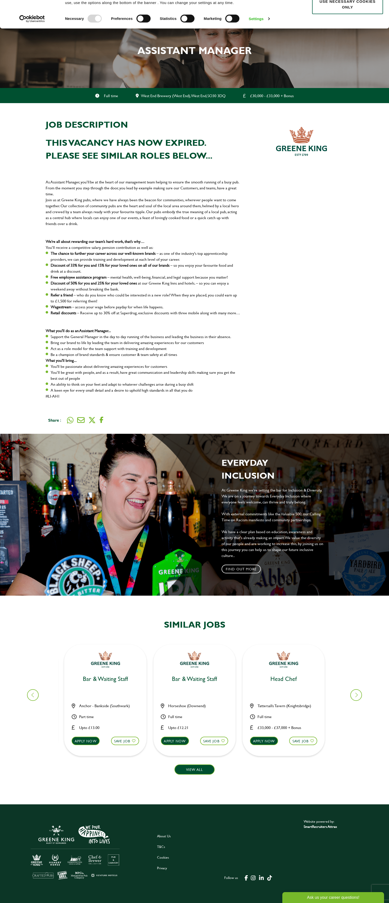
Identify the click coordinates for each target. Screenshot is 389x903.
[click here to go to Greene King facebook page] (246, 877)
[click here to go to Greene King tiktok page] (269, 877)
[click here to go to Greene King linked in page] (261, 877)
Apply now (89, 741)
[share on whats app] (70, 420)
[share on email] (81, 420)
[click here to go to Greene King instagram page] (253, 877)
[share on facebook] (101, 420)
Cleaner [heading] (286, 679)
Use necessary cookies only (348, 31)
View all (194, 769)
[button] (108, 745)
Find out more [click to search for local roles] (241, 569)
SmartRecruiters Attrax (320, 826)
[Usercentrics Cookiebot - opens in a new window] (32, 46)
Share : (54, 420)
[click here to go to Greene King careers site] (75, 852)
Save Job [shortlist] (125, 741)
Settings (256, 46)
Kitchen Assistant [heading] (108, 679)
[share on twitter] (92, 420)
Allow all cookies (347, 13)
